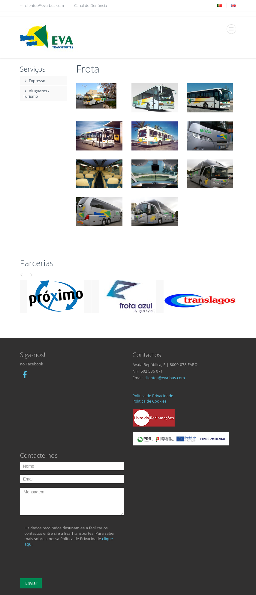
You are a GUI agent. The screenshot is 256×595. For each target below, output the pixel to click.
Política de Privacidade (153, 395)
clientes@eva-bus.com (164, 377)
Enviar (31, 583)
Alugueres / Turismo (36, 93)
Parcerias (37, 263)
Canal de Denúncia (90, 5)
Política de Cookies (150, 401)
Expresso (34, 80)
